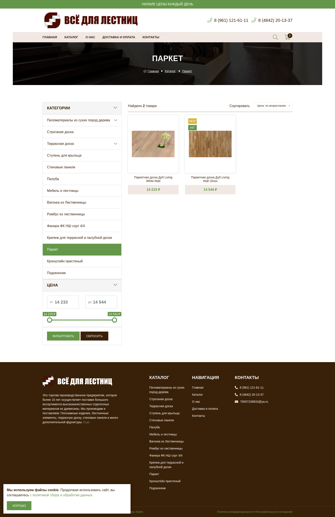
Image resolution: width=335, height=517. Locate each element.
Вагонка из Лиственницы (66, 202)
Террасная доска (60, 143)
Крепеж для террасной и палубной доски (79, 237)
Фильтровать (63, 336)
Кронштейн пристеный (65, 261)
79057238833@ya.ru (254, 401)
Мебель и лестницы (62, 190)
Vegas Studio (135, 511)
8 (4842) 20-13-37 (275, 20)
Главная (50, 37)
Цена (52, 285)
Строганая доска (60, 132)
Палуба (53, 179)
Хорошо (19, 505)
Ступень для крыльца (64, 155)
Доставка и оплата (119, 37)
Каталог (71, 37)
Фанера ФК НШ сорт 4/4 (66, 226)
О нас (90, 37)
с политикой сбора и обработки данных (61, 495)
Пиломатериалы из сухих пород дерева (78, 120)
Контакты (151, 37)
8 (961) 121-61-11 (231, 20)
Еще (87, 422)
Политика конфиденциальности (236, 511)
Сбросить (94, 336)
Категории (58, 108)
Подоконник (56, 273)
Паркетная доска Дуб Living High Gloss (210, 179)
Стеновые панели (61, 167)
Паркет (187, 71)
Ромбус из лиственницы (66, 214)
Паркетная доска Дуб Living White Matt (153, 179)
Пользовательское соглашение (274, 511)
